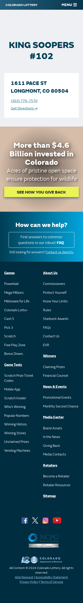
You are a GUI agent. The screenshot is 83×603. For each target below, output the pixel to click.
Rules (47, 310)
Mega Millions (14, 293)
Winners (49, 356)
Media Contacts (54, 454)
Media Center (53, 417)
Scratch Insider (15, 398)
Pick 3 (8, 328)
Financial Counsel (55, 376)
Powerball (11, 284)
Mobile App (12, 389)
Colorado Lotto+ (16, 310)
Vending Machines (17, 451)
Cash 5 (9, 319)
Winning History (15, 424)
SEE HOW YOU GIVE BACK (41, 192)
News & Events (55, 387)
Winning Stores (15, 433)
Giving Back (51, 446)
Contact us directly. (59, 252)
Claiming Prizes (54, 367)
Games (9, 273)
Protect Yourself (54, 293)
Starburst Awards (55, 319)
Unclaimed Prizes (16, 442)
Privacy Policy (29, 582)
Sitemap (49, 496)
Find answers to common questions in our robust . (41, 240)
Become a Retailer (56, 476)
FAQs (47, 328)
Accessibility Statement (51, 577)
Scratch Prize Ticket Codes (18, 378)
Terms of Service (51, 582)
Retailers (50, 465)
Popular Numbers (16, 416)
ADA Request (24, 577)
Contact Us (51, 336)
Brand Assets (52, 428)
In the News (51, 437)
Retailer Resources (56, 485)
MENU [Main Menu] (69, 5)
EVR (46, 345)
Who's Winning (15, 407)
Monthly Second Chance (60, 406)
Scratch (10, 336)
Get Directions (24, 108)
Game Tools (13, 365)
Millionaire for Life (16, 301)
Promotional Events (57, 398)
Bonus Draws (13, 354)
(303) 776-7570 (24, 101)
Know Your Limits (55, 301)
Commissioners (54, 284)
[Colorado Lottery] (22, 5)
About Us (50, 273)
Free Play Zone (14, 345)
